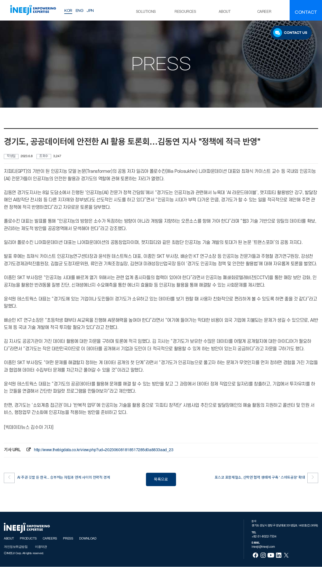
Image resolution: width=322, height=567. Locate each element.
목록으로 (161, 480)
